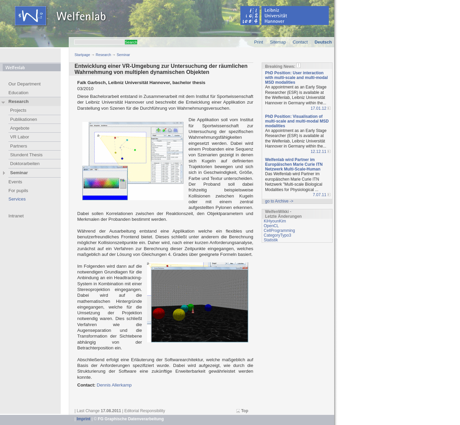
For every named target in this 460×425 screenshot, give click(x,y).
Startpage (82, 55)
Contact (300, 42)
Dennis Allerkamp (114, 385)
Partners (18, 146)
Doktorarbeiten (24, 163)
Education (18, 92)
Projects (18, 110)
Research (103, 55)
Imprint (83, 419)
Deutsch (323, 42)
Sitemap (278, 42)
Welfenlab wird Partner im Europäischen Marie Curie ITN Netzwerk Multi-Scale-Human (294, 164)
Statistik (271, 240)
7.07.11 (319, 194)
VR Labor (19, 136)
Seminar (123, 55)
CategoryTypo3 (277, 235)
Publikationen (23, 119)
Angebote (19, 128)
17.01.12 (318, 108)
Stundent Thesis (26, 154)
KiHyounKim (275, 221)
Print (258, 42)
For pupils (18, 190)
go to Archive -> (279, 201)
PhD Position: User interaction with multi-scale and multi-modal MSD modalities (296, 78)
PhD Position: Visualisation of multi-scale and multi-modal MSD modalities (297, 121)
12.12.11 (318, 151)
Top (244, 410)
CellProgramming (279, 230)
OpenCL (271, 225)
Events (15, 181)
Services (17, 199)
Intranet (16, 215)
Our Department (24, 83)
